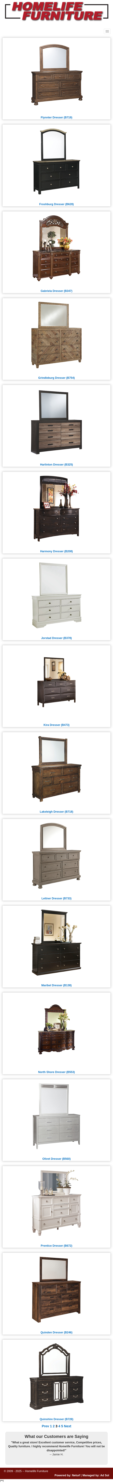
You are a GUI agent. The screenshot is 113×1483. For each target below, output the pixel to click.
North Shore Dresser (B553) (56, 1072)
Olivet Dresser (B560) (56, 1158)
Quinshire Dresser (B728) (56, 1419)
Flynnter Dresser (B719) (56, 117)
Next (67, 1426)
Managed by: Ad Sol (96, 1475)
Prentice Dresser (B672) (56, 1245)
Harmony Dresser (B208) (56, 551)
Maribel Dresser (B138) (56, 985)
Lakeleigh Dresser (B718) (56, 811)
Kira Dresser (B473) (56, 725)
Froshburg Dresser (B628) (56, 204)
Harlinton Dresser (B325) (56, 464)
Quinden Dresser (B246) (56, 1332)
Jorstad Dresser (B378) (56, 638)
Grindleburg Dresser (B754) (56, 377)
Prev (45, 1426)
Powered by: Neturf (67, 1475)
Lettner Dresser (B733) (56, 898)
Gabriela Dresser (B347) (56, 291)
